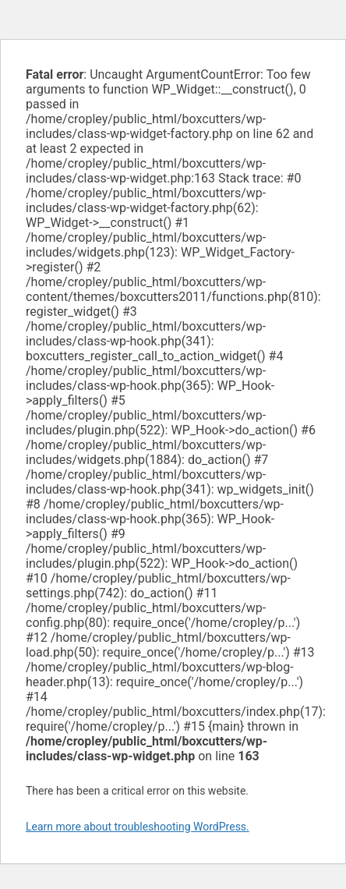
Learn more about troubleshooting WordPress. (137, 826)
